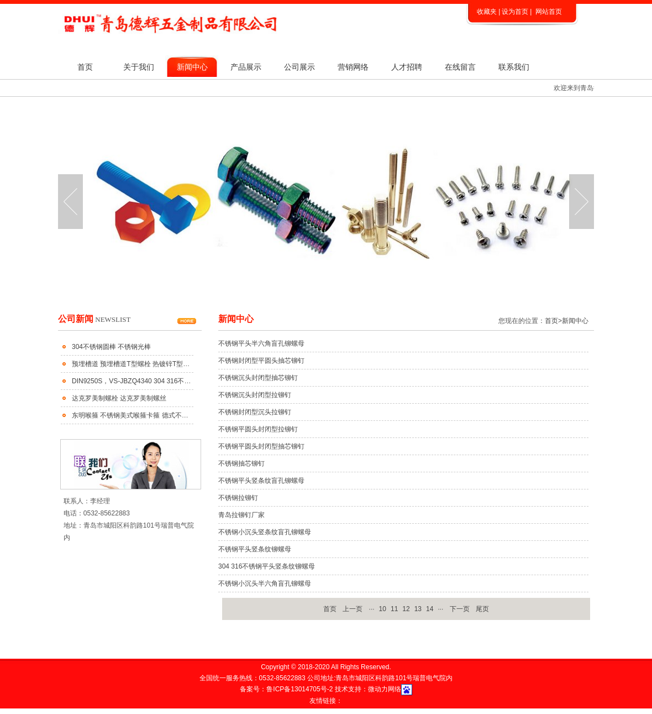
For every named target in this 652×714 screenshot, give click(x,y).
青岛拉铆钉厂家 (241, 515)
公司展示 (299, 66)
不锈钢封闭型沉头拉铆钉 (254, 412)
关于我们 (138, 66)
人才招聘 (406, 66)
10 (382, 609)
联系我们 (513, 66)
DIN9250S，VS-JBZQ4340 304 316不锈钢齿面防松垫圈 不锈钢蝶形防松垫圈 (185, 381)
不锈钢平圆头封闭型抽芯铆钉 (261, 446)
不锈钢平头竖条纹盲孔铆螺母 (261, 480)
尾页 (482, 609)
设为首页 (515, 11)
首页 (85, 66)
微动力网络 (384, 689)
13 (418, 609)
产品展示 (245, 66)
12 (405, 609)
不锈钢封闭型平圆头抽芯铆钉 (261, 360)
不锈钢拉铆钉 (238, 498)
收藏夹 (487, 11)
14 (429, 609)
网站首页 (548, 11)
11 (394, 609)
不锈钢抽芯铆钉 (241, 463)
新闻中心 (192, 66)
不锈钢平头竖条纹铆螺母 (254, 549)
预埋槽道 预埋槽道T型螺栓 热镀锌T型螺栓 (134, 364)
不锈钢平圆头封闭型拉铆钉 (258, 429)
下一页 (460, 609)
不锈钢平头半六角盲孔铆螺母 (261, 343)
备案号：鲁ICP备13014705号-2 (287, 689)
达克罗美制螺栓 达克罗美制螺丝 (119, 398)
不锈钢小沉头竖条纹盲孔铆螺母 (264, 532)
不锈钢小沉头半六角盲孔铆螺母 (264, 583)
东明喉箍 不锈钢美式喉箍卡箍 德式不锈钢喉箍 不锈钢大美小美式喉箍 (174, 415)
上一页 (352, 609)
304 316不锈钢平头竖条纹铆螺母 (266, 566)
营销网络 (353, 66)
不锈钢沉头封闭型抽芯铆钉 (258, 378)
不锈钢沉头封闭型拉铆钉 (254, 395)
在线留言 (460, 66)
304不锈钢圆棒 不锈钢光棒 (111, 347)
